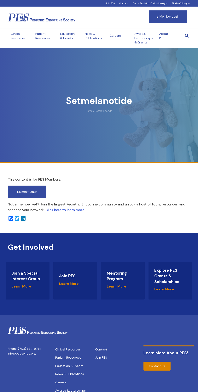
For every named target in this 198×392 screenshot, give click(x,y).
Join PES (110, 3)
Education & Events (67, 36)
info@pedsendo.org (22, 353)
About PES (163, 36)
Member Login (168, 16)
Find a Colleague (181, 3)
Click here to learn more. (65, 210)
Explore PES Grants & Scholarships (166, 276)
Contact (123, 3)
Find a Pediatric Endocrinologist (150, 3)
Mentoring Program (117, 276)
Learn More (21, 286)
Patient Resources (42, 36)
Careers (115, 36)
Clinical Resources (18, 36)
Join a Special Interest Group (26, 276)
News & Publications (93, 36)
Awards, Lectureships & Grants (143, 38)
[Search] (186, 35)
